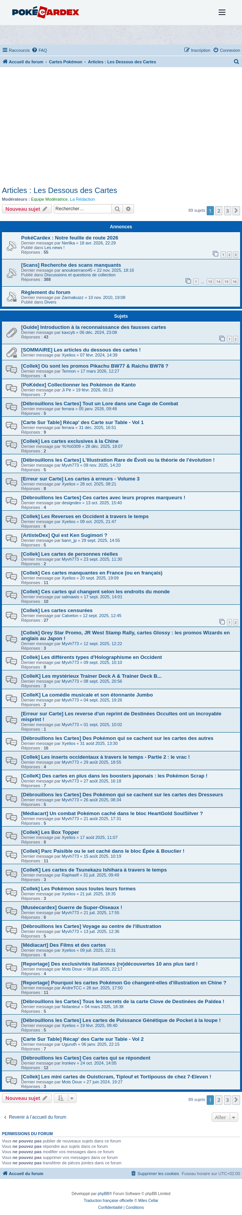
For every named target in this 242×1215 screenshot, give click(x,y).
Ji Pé (66, 390)
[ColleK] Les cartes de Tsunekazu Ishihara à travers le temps (94, 870)
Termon (69, 371)
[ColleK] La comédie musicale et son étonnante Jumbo (87, 695)
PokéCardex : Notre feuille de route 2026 (69, 238)
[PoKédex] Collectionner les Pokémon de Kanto (78, 385)
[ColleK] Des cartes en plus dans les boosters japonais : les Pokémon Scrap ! (114, 776)
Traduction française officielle (108, 1200)
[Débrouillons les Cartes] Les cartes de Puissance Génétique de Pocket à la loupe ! (121, 1020)
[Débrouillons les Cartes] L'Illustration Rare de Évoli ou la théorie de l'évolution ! (118, 460)
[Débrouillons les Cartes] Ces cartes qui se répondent (85, 1058)
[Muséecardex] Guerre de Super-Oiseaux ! (71, 907)
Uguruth (69, 1044)
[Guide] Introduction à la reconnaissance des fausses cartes (93, 327)
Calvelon (70, 615)
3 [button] (227, 210)
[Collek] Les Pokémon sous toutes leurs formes (78, 888)
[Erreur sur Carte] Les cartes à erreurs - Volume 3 (80, 479)
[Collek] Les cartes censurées (57, 610)
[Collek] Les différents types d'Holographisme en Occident (91, 657)
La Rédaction (82, 199)
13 (210, 281)
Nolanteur (71, 1006)
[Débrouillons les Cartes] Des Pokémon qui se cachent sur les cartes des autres (117, 738)
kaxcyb (68, 332)
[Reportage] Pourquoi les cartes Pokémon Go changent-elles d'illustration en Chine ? (123, 983)
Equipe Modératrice (49, 199)
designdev (71, 502)
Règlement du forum (45, 292)
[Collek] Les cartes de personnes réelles (69, 554)
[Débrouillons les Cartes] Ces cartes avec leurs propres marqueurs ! (103, 497)
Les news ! (55, 247)
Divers (50, 302)
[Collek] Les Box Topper (50, 832)
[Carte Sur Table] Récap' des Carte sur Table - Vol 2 (82, 1039)
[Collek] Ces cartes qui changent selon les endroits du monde (95, 591)
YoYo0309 (71, 446)
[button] (236, 210)
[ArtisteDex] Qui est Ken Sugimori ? (64, 535)
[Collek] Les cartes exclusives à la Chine (70, 441)
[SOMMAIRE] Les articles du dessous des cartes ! (81, 350)
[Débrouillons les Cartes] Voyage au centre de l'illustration (91, 926)
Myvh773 (70, 465)
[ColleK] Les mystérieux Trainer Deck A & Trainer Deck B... (91, 676)
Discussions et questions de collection (80, 274)
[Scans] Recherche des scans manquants (71, 265)
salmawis (70, 596)
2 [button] (218, 210)
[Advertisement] (121, 128)
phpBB (103, 1194)
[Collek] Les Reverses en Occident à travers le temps (85, 516)
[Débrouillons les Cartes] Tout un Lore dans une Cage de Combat (99, 403)
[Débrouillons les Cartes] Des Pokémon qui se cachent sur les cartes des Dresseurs (122, 794)
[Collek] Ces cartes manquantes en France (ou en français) (91, 573)
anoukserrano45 (77, 270)
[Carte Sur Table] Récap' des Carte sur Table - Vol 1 (82, 422)
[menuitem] (39, 50)
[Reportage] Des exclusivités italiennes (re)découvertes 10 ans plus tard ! (109, 964)
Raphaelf (70, 875)
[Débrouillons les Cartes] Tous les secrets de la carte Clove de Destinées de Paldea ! (122, 1001)
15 (226, 281)
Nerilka (68, 243)
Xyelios (68, 355)
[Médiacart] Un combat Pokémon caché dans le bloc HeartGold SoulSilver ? (112, 813)
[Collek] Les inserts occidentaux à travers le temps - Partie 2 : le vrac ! (105, 757)
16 (235, 281)
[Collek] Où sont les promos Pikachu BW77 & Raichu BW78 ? (94, 366)
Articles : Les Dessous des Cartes (59, 190)
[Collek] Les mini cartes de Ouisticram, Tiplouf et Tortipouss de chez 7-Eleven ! (116, 1077)
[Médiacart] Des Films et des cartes (63, 945)
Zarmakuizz (73, 297)
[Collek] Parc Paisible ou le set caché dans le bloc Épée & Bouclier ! (102, 851)
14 (218, 281)
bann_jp (69, 540)
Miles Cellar (148, 1200)
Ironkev (69, 1063)
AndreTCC (72, 988)
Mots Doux (72, 969)
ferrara (68, 408)
